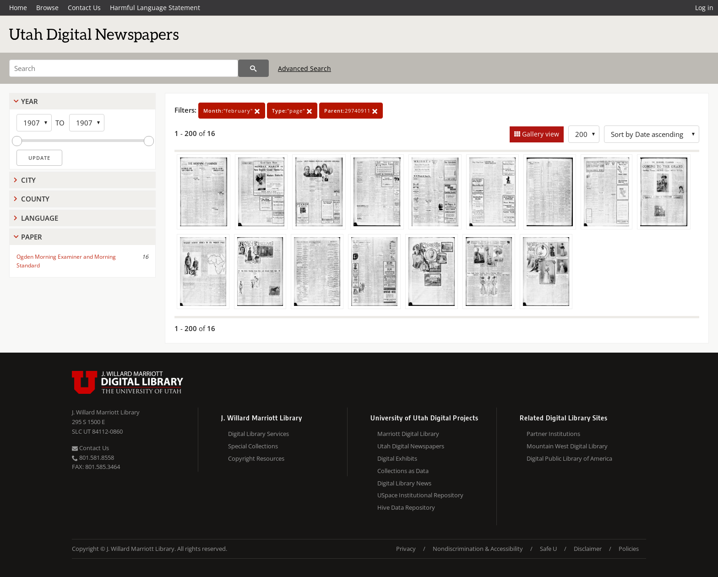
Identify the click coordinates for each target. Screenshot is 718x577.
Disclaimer (588, 548)
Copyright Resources (256, 458)
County (35, 198)
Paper (31, 236)
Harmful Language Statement (155, 7)
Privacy (406, 548)
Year (29, 101)
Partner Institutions (553, 434)
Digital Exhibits (397, 458)
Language (39, 218)
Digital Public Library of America (569, 458)
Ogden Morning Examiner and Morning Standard (66, 261)
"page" (292, 110)
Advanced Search (304, 68)
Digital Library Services (258, 434)
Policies (629, 548)
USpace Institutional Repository (420, 495)
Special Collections (253, 446)
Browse (47, 7)
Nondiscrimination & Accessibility (478, 548)
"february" (231, 110)
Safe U (548, 548)
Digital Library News (404, 483)
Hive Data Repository (406, 507)
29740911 (351, 110)
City (28, 180)
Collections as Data (403, 471)
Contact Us (84, 7)
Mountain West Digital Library (567, 446)
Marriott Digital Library (408, 434)
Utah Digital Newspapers (410, 446)
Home (18, 7)
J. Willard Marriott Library (106, 412)
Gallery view (539, 134)
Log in (704, 7)
